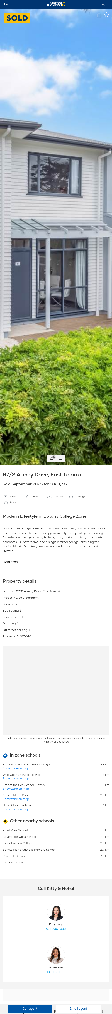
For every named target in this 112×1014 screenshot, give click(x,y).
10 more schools (14, 863)
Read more (10, 562)
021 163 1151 (56, 972)
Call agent (30, 1008)
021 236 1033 (56, 929)
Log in (104, 4)
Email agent (78, 1008)
